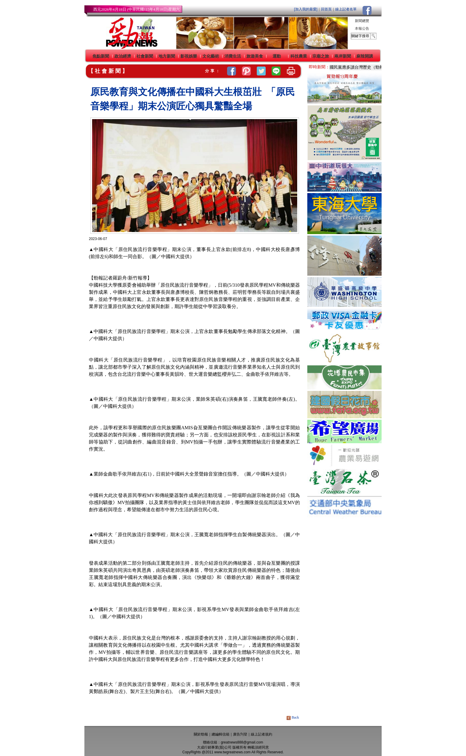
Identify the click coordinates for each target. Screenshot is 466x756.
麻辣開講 (364, 56)
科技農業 (298, 56)
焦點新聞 (100, 56)
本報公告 (362, 28)
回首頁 (326, 9)
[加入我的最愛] (305, 9)
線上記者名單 (346, 9)
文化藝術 (210, 56)
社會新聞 (144, 56)
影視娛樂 (188, 56)
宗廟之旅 (320, 56)
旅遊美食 (254, 56)
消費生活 (232, 56)
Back (293, 717)
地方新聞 (166, 56)
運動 (277, 56)
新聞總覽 (362, 21)
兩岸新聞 (342, 56)
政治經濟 (122, 56)
